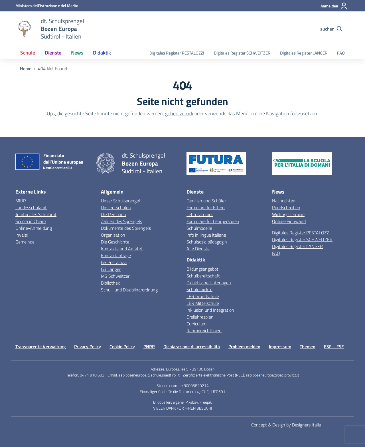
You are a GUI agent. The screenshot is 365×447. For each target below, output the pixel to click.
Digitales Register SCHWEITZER (242, 53)
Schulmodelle (199, 228)
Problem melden (244, 346)
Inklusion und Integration (210, 310)
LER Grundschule (202, 296)
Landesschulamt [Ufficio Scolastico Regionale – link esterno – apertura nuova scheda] (31, 207)
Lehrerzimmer (199, 214)
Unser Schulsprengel (120, 200)
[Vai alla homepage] (24, 29)
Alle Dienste (198, 248)
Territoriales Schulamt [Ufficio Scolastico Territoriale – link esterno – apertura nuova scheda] (35, 214)
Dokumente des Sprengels (126, 228)
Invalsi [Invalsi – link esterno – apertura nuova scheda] (21, 234)
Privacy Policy (87, 346)
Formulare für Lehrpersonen (212, 221)
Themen (307, 346)
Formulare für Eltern (205, 207)
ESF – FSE (334, 346)
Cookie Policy (122, 346)
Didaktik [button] (102, 53)
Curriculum (196, 323)
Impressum (280, 346)
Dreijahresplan (200, 316)
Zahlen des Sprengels (121, 221)
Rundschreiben (286, 207)
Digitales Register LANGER (303, 53)
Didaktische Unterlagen (208, 282)
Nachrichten (283, 200)
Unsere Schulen (116, 207)
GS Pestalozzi (114, 262)
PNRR (149, 346)
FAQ (341, 53)
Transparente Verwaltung (40, 346)
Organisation (113, 234)
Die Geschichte (115, 241)
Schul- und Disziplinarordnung (129, 289)
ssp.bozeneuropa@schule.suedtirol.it (149, 375)
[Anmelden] (334, 6)
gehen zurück (179, 113)
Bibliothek (110, 282)
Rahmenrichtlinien (204, 330)
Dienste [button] (53, 53)
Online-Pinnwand (289, 221)
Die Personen (113, 214)
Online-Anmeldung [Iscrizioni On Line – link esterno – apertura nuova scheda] (33, 228)
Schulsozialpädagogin (206, 241)
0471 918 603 (92, 375)
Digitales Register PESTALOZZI (176, 53)
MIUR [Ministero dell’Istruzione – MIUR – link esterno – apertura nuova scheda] (20, 200)
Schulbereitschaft (203, 275)
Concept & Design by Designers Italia (286, 424)
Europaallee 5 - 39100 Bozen (190, 369)
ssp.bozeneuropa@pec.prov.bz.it (272, 375)
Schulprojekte (199, 289)
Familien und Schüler (206, 200)
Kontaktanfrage (116, 255)
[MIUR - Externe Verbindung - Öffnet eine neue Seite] (46, 6)
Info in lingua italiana (206, 234)
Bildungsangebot (202, 268)
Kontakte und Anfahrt (122, 248)
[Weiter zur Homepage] (62, 28)
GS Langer (111, 269)
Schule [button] (27, 53)
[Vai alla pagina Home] (25, 68)
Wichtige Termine (288, 214)
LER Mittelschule (202, 303)
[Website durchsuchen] (331, 29)
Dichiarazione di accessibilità (191, 346)
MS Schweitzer (115, 276)
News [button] (77, 53)
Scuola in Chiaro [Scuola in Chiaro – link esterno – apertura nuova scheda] (30, 221)
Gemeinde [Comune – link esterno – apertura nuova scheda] (25, 241)
